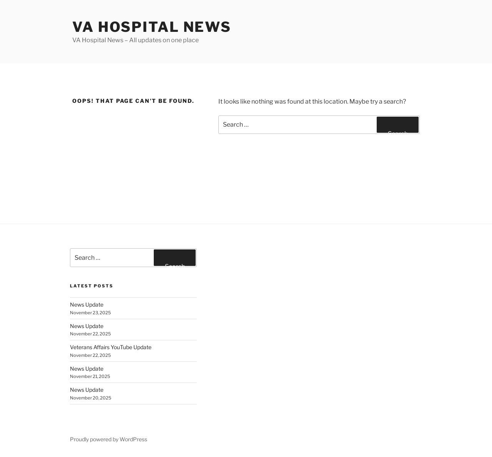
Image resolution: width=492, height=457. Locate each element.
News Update (86, 304)
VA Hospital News (151, 26)
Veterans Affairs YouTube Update (110, 347)
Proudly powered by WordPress (108, 439)
